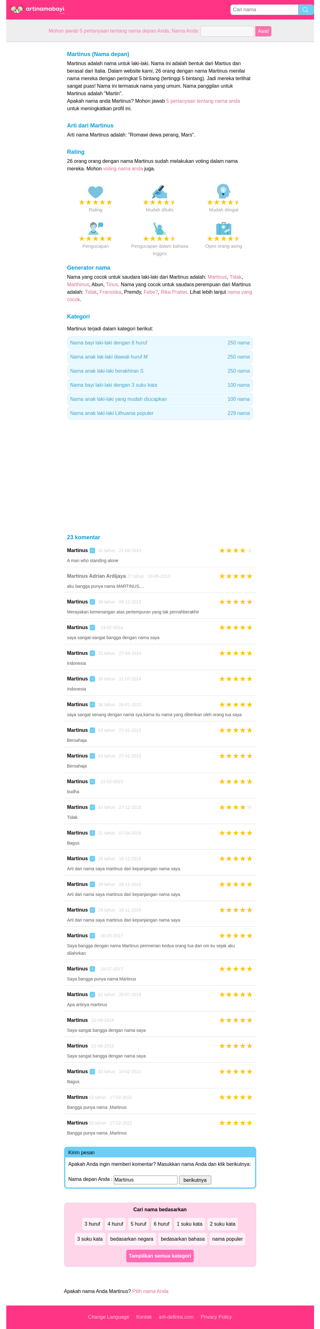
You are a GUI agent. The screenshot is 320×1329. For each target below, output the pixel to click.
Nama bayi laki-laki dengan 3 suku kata (160, 385)
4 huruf (115, 1224)
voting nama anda (123, 168)
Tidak (236, 277)
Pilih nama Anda (150, 1291)
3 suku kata (90, 1239)
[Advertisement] (31, 136)
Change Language (108, 1317)
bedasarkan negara (131, 1239)
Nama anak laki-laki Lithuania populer (160, 413)
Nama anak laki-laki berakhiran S (160, 371)
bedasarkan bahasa (183, 1239)
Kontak (144, 1317)
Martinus (217, 277)
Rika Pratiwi (174, 292)
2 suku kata (223, 1224)
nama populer (227, 1239)
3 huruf (92, 1224)
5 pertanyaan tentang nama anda (203, 101)
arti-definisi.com (176, 1317)
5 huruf (138, 1224)
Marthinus (78, 284)
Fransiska (110, 292)
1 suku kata (189, 1224)
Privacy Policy (216, 1317)
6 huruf (161, 1224)
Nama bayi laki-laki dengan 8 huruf (160, 343)
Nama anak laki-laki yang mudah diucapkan (160, 399)
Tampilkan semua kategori (160, 1256)
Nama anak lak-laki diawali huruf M (160, 357)
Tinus (112, 284)
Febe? (151, 292)
